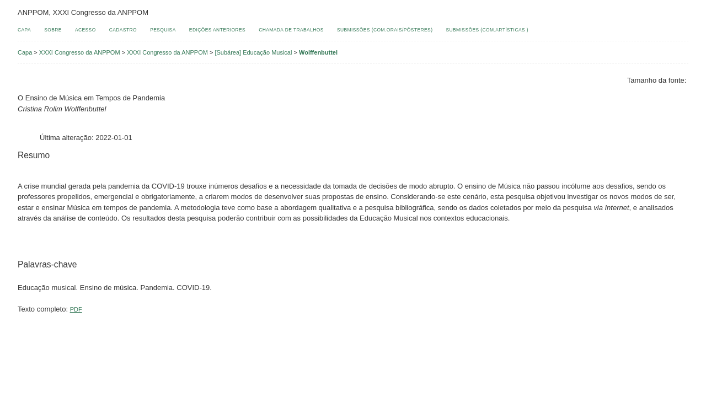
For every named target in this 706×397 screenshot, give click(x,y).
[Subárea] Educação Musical (253, 52)
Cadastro (123, 30)
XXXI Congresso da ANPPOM (79, 52)
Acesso (85, 30)
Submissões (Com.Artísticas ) (487, 30)
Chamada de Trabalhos (291, 30)
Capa (24, 30)
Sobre (53, 30)
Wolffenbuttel (318, 52)
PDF (76, 309)
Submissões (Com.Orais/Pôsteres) (384, 30)
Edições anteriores (217, 30)
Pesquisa (163, 30)
